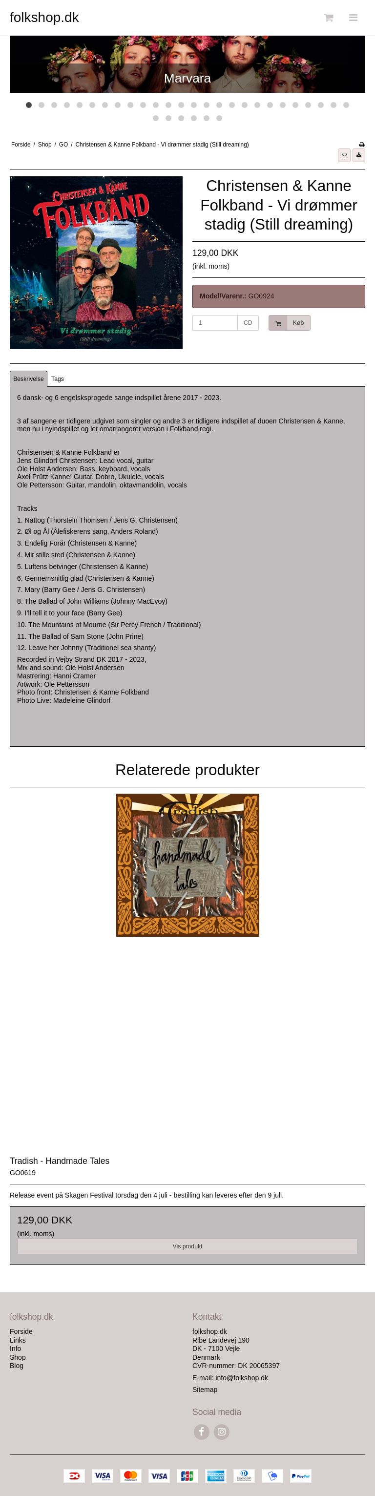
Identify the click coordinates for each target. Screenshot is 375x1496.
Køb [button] (286, 323)
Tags (57, 379)
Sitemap (204, 1389)
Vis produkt (187, 1246)
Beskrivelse (28, 379)
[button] (344, 155)
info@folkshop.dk (241, 1378)
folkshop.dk (44, 17)
